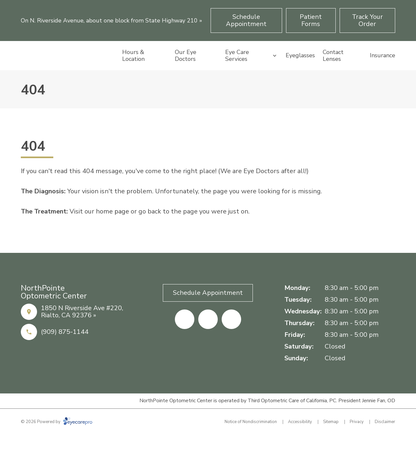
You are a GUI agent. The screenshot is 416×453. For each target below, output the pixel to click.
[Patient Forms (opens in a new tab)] (311, 20)
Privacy (357, 440)
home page (112, 229)
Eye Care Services (237, 64)
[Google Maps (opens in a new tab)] (231, 337)
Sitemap (331, 440)
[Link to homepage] (67, 64)
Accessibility (300, 440)
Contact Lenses (333, 64)
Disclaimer (385, 440)
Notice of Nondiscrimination (251, 440)
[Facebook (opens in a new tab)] (184, 337)
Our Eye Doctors (185, 64)
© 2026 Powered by (56, 440)
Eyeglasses (300, 64)
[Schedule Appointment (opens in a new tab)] (246, 20)
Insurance (382, 64)
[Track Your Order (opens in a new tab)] (367, 20)
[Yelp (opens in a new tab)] (208, 337)
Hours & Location (133, 64)
